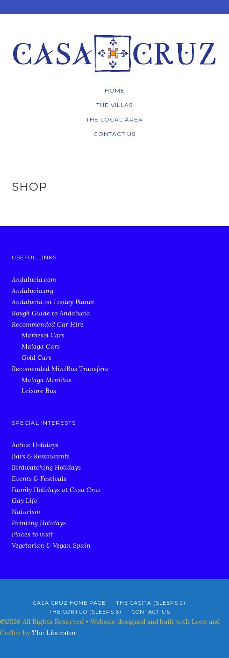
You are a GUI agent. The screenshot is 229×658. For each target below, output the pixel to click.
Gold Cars (36, 357)
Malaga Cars (40, 346)
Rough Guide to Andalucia (51, 313)
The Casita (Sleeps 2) (151, 603)
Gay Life (24, 500)
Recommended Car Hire (48, 324)
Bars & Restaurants (41, 456)
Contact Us (114, 133)
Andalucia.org (32, 290)
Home (115, 90)
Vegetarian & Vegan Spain (51, 545)
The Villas (114, 104)
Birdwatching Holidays (46, 467)
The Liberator (54, 633)
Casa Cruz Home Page (69, 603)
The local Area (114, 119)
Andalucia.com (34, 279)
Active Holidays (35, 445)
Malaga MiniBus (46, 380)
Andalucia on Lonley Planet (53, 302)
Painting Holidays (39, 523)
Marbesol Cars (42, 335)
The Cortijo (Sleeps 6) (85, 611)
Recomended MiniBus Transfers (60, 369)
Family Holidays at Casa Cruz (56, 490)
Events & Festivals (39, 478)
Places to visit (32, 534)
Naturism (26, 512)
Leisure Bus (38, 390)
